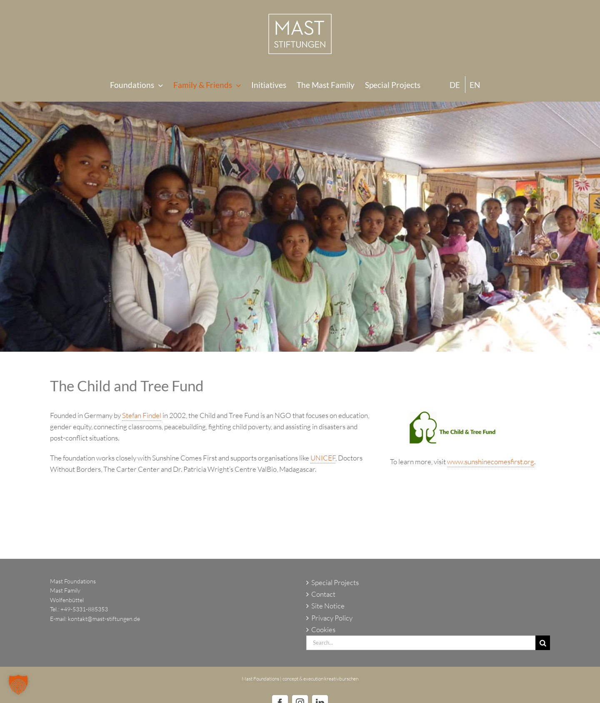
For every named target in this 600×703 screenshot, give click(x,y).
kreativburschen (341, 678)
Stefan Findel (141, 415)
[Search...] (420, 642)
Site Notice (328, 605)
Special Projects (335, 582)
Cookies (323, 629)
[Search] (542, 642)
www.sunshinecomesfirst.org (490, 461)
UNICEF (322, 457)
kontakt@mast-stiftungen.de (104, 618)
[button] (18, 684)
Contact (323, 594)
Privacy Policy (331, 617)
